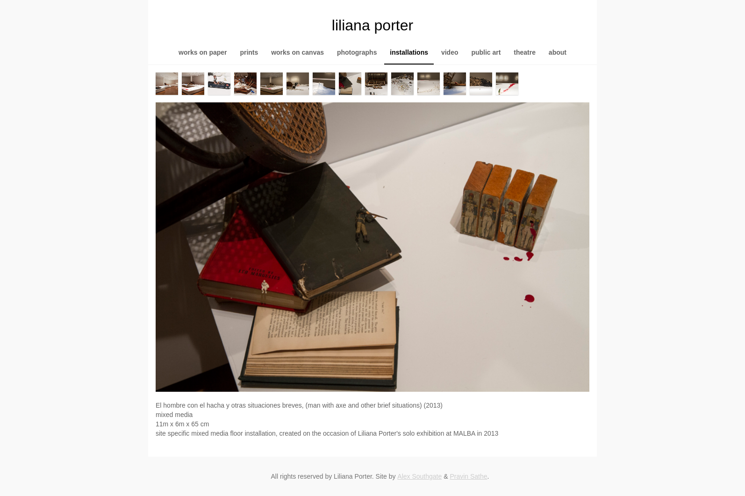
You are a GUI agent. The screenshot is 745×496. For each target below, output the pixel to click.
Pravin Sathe (468, 476)
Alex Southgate (419, 476)
